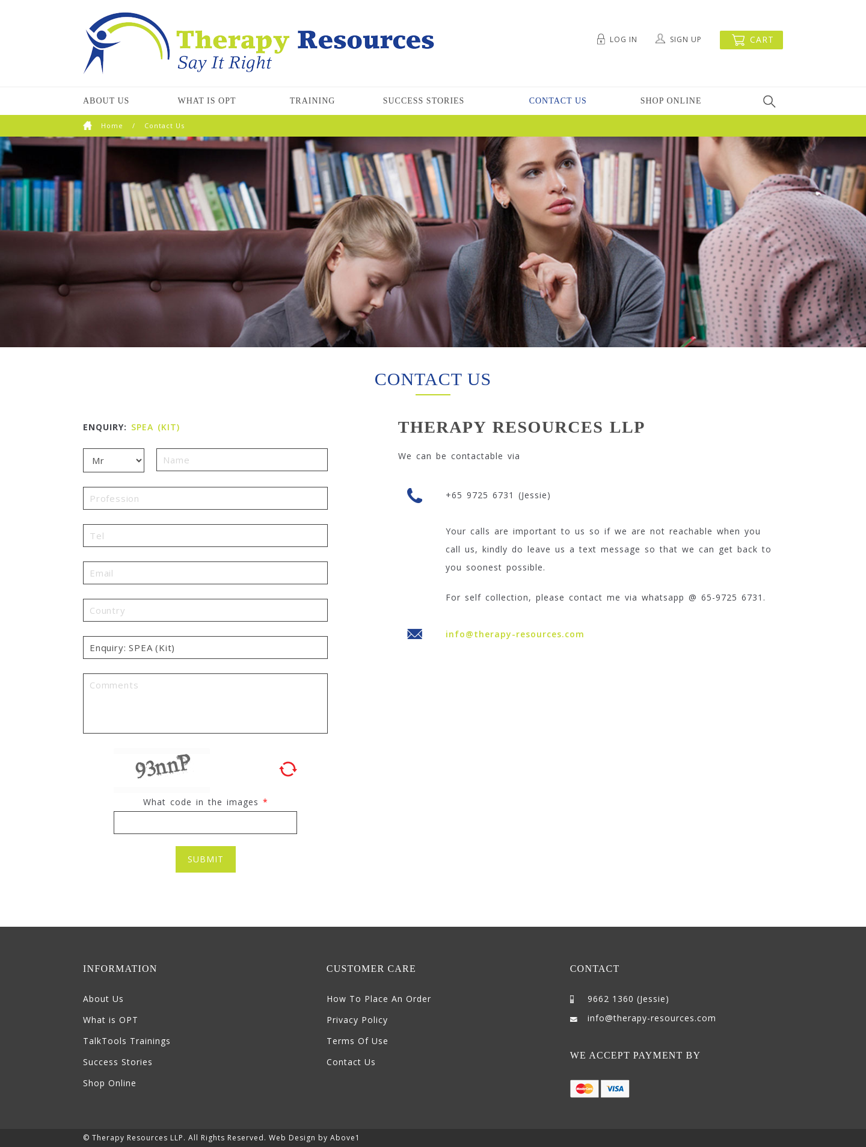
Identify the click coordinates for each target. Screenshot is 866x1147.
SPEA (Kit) (155, 427)
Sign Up (686, 39)
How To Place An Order (379, 998)
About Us (106, 100)
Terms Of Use (357, 1041)
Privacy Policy (357, 1019)
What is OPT (206, 100)
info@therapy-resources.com (515, 634)
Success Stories (424, 100)
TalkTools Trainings (127, 1041)
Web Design (292, 1138)
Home (103, 125)
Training (313, 100)
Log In (623, 39)
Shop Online (671, 100)
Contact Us (558, 100)
